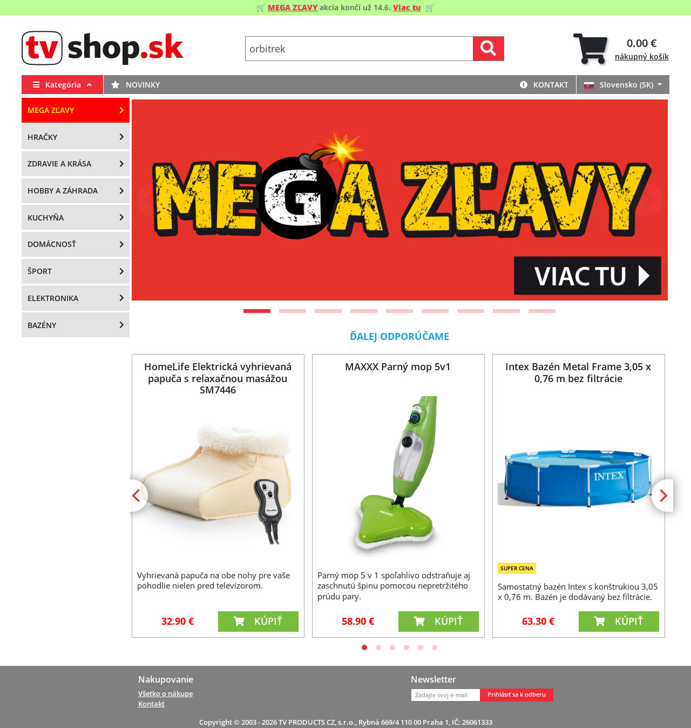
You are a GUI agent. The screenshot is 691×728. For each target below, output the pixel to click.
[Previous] (153, 200)
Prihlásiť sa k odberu (516, 694)
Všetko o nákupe (165, 693)
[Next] (646, 200)
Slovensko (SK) (619, 84)
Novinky (135, 84)
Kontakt (544, 84)
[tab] (621, 49)
